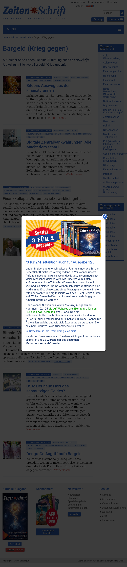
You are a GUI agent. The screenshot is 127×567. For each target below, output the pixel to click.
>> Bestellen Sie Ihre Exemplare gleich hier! (51, 331)
